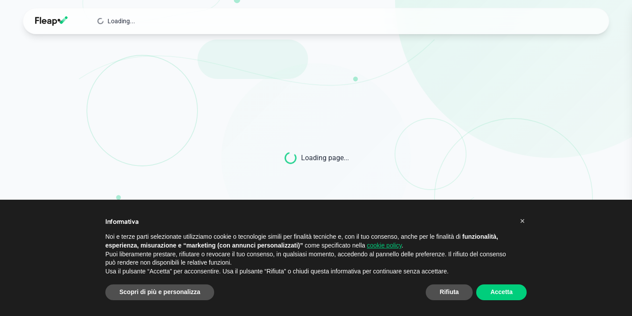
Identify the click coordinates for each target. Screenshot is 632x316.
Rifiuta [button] (449, 291)
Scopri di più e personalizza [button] (159, 291)
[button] (522, 221)
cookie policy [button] (384, 245)
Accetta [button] (501, 291)
